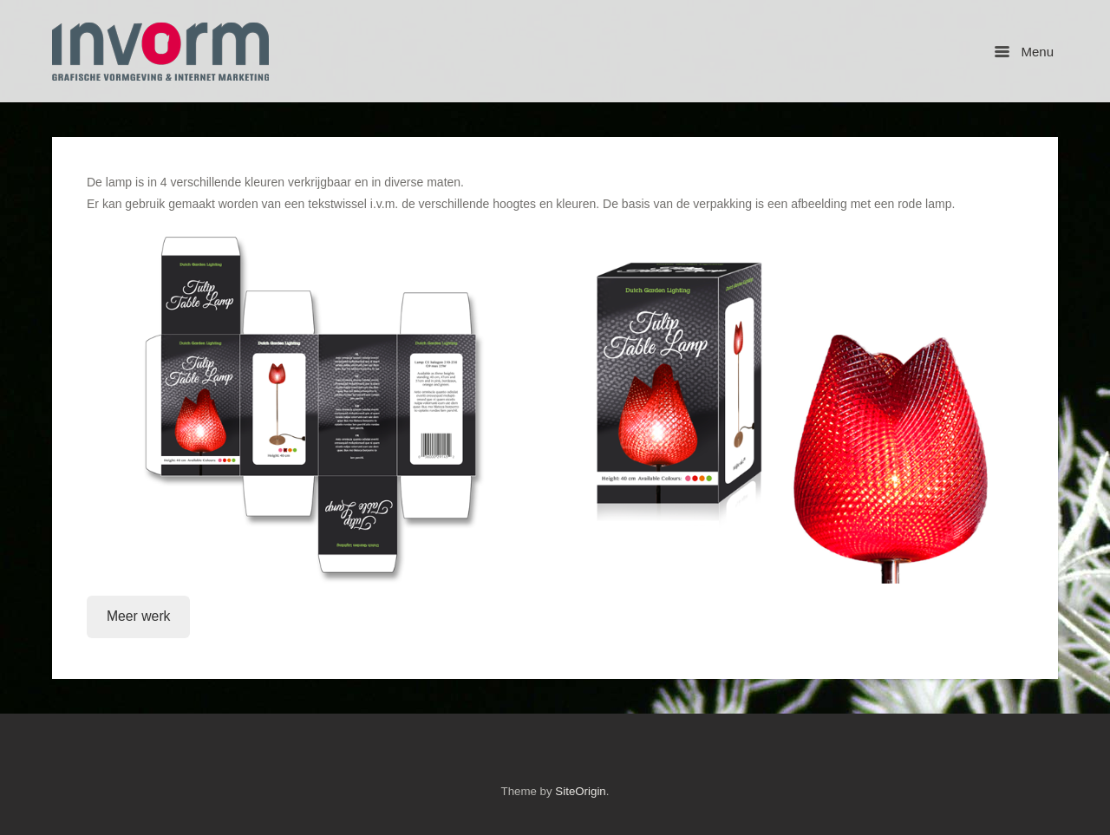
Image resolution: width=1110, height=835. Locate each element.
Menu (1024, 51)
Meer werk (139, 616)
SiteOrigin (580, 791)
